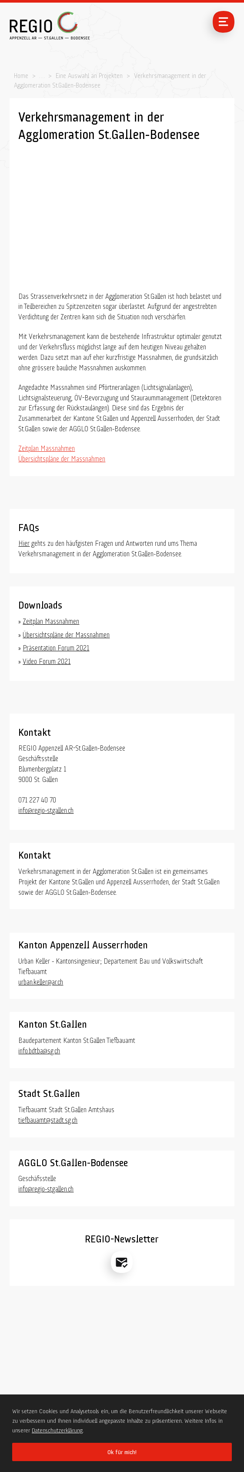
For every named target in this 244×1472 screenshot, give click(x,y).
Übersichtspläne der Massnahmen (61, 457)
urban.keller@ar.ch (40, 981)
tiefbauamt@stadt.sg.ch (47, 1119)
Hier (24, 542)
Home (21, 74)
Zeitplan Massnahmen (46, 447)
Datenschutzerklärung (57, 1429)
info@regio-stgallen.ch (46, 809)
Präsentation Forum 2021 (56, 646)
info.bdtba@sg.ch (39, 1049)
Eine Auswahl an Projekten (89, 74)
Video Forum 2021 (46, 660)
